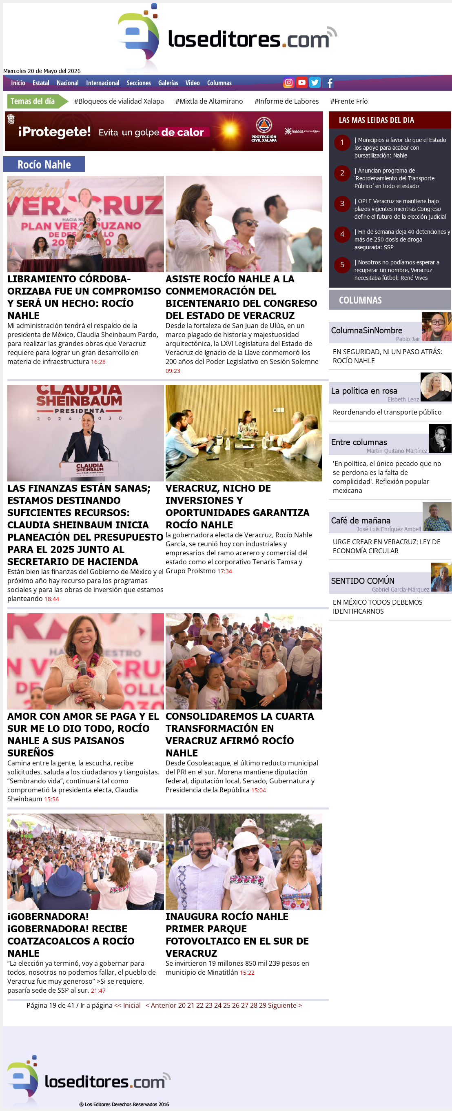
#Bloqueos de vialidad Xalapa (119, 101)
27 (244, 1005)
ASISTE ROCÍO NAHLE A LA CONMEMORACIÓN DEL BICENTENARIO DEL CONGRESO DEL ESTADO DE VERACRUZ (241, 296)
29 (262, 1005)
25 (226, 1005)
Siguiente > (285, 1005)
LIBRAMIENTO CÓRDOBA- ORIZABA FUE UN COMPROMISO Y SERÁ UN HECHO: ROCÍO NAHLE (84, 296)
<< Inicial (128, 1005)
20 (182, 1005)
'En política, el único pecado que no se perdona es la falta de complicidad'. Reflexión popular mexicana (387, 477)
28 (253, 1005)
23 (209, 1005)
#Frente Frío (349, 101)
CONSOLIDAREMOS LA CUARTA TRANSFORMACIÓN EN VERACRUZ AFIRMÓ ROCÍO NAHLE (240, 734)
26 (235, 1005)
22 (200, 1005)
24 (218, 1005)
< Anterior (161, 1005)
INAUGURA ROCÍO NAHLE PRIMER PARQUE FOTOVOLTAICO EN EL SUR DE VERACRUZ (237, 934)
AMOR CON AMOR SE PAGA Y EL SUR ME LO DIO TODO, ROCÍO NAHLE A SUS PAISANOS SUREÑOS (83, 734)
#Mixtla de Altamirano (209, 101)
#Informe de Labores (287, 101)
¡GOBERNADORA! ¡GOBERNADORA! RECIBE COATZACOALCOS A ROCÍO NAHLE (71, 934)
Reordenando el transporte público (387, 412)
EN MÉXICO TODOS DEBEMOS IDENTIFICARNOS (378, 607)
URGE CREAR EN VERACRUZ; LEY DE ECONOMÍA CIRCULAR (387, 546)
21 (191, 1005)
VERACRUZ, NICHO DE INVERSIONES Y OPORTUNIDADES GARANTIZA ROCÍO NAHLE (238, 505)
